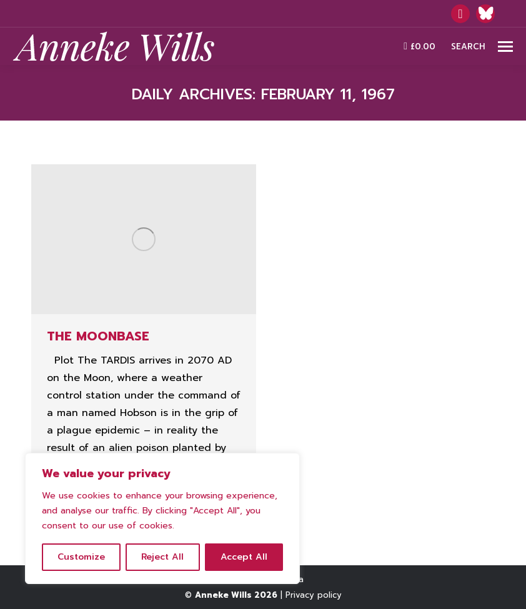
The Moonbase (98, 336)
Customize (81, 556)
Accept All (244, 556)
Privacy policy (313, 595)
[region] (162, 518)
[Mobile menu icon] (505, 46)
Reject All (162, 556)
